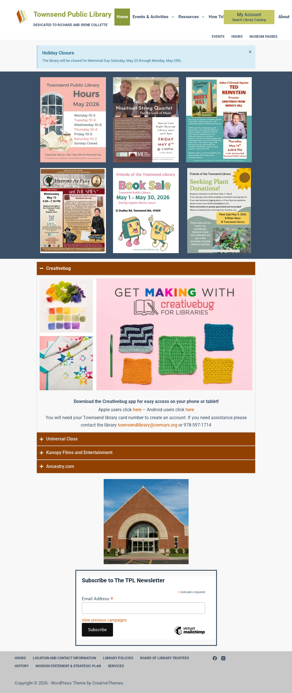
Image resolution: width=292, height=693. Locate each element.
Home (122, 16)
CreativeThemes (107, 683)
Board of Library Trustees (164, 658)
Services (116, 666)
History (22, 666)
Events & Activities (154, 17)
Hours (236, 37)
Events (218, 37)
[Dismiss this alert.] (250, 51)
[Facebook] (215, 658)
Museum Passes (263, 37)
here (137, 409)
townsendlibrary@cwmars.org (147, 425)
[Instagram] (223, 658)
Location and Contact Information (64, 658)
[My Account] (249, 17)
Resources (192, 17)
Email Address (97, 599)
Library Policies (118, 658)
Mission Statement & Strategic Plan (68, 666)
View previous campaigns (104, 620)
